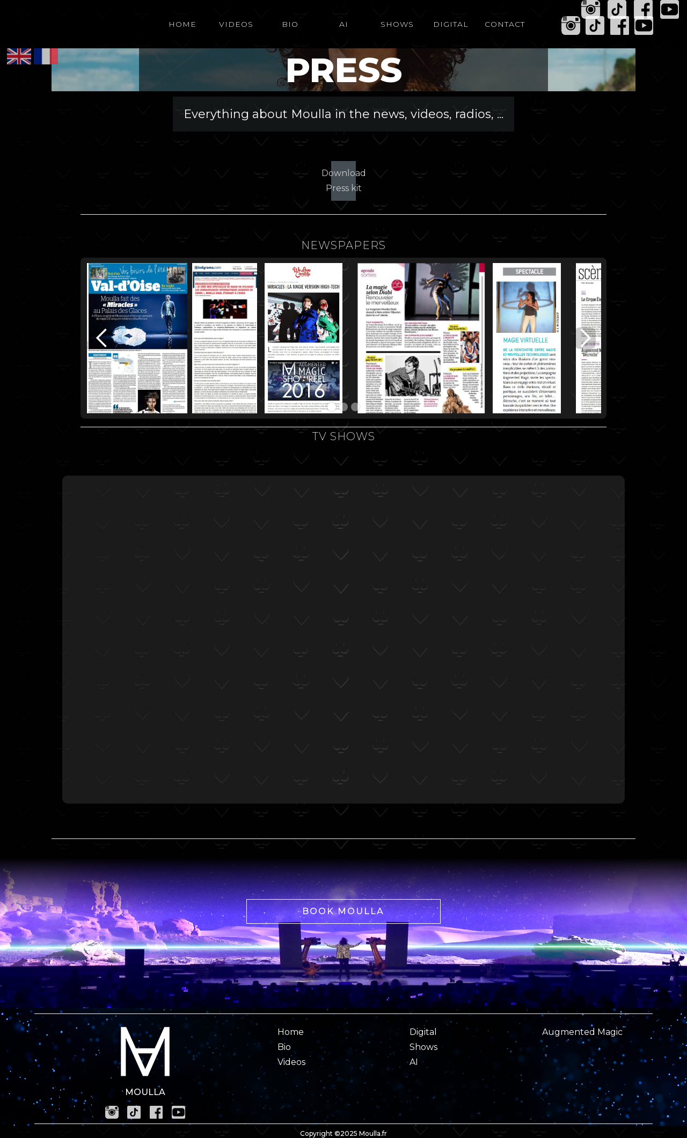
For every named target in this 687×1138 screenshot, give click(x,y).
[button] (102, 338)
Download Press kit (343, 180)
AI (414, 1062)
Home (290, 1032)
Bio (284, 1047)
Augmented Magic (582, 1032)
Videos (291, 1062)
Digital (423, 1032)
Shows (423, 1047)
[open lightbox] (137, 343)
